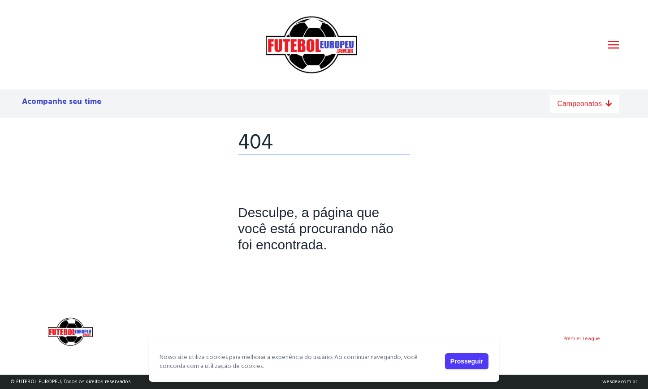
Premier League (581, 338)
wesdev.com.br (619, 381)
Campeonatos (584, 103)
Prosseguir (466, 361)
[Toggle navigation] (613, 44)
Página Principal (268, 272)
